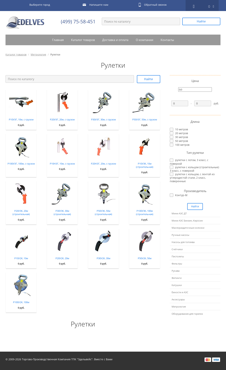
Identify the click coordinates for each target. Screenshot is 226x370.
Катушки (177, 285)
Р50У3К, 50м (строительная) (103, 212)
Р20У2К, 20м (62, 258)
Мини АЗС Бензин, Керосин (187, 220)
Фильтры (177, 263)
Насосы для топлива (183, 242)
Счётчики (177, 249)
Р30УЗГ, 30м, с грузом (103, 119)
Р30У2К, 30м (103, 258)
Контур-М (181, 195)
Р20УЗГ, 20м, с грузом (62, 119)
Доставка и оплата (115, 40)
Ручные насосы (180, 235)
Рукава (176, 270)
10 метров (181, 129)
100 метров (182, 144)
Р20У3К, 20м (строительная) (21, 212)
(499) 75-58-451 (78, 21)
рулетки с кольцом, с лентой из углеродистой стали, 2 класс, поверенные (192, 177)
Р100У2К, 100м (21, 302)
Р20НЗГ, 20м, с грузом (103, 163)
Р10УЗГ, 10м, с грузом (21, 119)
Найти (201, 21)
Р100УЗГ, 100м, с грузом (21, 163)
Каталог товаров (83, 40)
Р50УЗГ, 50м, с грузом (144, 119)
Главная (58, 40)
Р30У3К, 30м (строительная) (62, 212)
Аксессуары (178, 299)
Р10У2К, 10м (21, 258)
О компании (144, 40)
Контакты (167, 40)
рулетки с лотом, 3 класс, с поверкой (189, 161)
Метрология (38, 54)
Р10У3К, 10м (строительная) (144, 165)
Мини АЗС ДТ (179, 213)
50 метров (181, 141)
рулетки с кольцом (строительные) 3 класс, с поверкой (194, 168)
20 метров (181, 133)
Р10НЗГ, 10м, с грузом (62, 163)
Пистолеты (178, 256)
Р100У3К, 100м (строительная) (144, 212)
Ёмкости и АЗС (180, 292)
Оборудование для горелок (187, 313)
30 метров (181, 137)
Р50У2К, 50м (145, 258)
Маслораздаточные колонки (188, 227)
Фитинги (177, 278)
